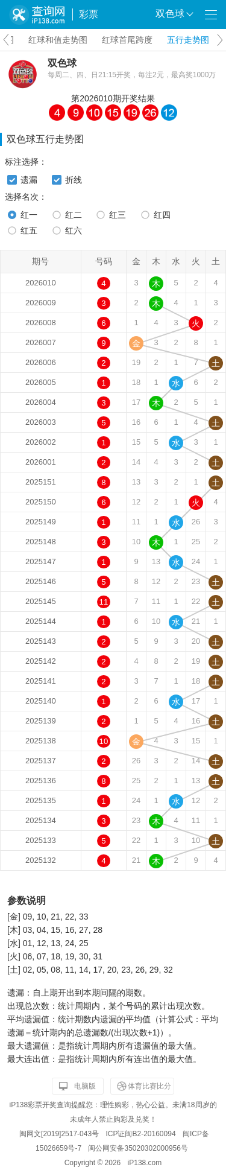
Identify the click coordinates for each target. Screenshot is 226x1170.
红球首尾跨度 (127, 40)
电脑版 (85, 1086)
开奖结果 (138, 98)
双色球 (62, 63)
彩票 (88, 14)
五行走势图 (188, 40)
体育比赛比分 (149, 1086)
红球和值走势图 (57, 40)
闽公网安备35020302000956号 (137, 1148)
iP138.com (145, 1163)
